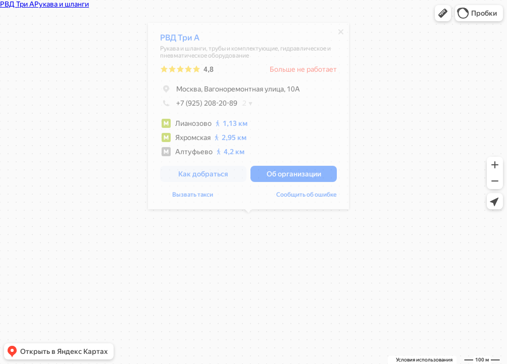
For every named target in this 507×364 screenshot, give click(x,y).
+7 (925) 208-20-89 (198, 106)
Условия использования (424, 359)
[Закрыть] (341, 34)
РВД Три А (179, 40)
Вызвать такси (192, 197)
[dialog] (248, 118)
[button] (443, 13)
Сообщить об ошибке (306, 197)
